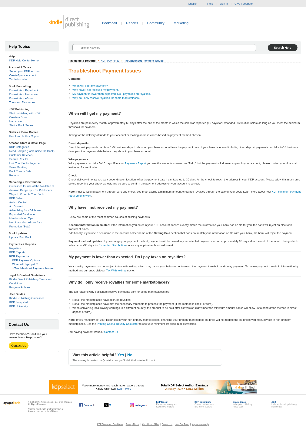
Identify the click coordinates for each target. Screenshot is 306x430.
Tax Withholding (116, 270)
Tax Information (18, 79)
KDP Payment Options (26, 260)
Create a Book (18, 117)
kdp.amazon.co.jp (200, 424)
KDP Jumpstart (18, 302)
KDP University (18, 306)
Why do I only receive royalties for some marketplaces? (106, 97)
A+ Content (16, 206)
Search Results (18, 159)
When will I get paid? (25, 264)
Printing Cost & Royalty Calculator (118, 323)
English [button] (194, 4)
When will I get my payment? (90, 85)
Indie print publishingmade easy (242, 404)
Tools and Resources (22, 102)
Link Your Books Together (25, 163)
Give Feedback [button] (246, 4)
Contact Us (18, 345)
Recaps (14, 175)
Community (155, 23)
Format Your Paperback (24, 90)
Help (210, 3)
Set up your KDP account (24, 71)
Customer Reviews (21, 155)
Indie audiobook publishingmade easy (284, 404)
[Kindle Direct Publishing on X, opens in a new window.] (112, 405)
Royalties (15, 248)
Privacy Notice (132, 424)
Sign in (224, 3)
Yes (120, 355)
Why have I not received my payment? (95, 89)
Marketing (181, 23)
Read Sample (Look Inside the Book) (31, 151)
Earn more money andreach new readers (166, 404)
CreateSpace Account (22, 75)
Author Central (18, 202)
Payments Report (135, 163)
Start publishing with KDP (25, 113)
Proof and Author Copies (24, 136)
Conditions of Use (150, 424)
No (129, 355)
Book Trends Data (20, 171)
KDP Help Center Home (24, 60)
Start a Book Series (21, 125)
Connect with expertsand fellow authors (204, 404)
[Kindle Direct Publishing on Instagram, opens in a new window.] (138, 405)
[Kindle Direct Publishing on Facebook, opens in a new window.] (87, 405)
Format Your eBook (21, 98)
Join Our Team (182, 424)
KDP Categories (19, 147)
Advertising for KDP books (25, 210)
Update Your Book (20, 237)
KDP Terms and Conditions (110, 424)
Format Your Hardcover (23, 94)
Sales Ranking (18, 167)
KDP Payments (19, 256)
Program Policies (19, 287)
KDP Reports (17, 252)
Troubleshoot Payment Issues (34, 268)
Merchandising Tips (21, 218)
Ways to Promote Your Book (26, 194)
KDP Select (16, 198)
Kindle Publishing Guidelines (26, 298)
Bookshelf (109, 23)
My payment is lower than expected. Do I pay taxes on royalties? (111, 93)
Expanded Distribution (22, 214)
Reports (132, 23)
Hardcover (15, 121)
